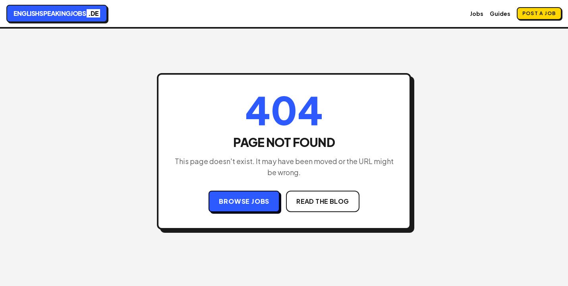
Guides (500, 13)
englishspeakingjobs (57, 13)
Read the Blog (322, 201)
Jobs (476, 13)
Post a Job (539, 13)
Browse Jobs (244, 201)
